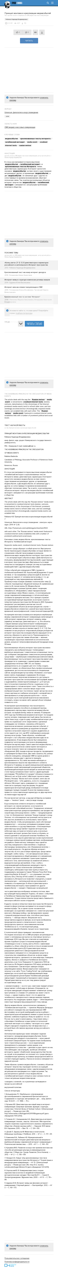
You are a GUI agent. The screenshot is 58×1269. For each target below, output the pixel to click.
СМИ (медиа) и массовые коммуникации (20, 127)
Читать (29, 40)
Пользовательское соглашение (17, 1258)
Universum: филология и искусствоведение (21, 112)
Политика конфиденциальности (17, 1262)
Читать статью (34, 324)
